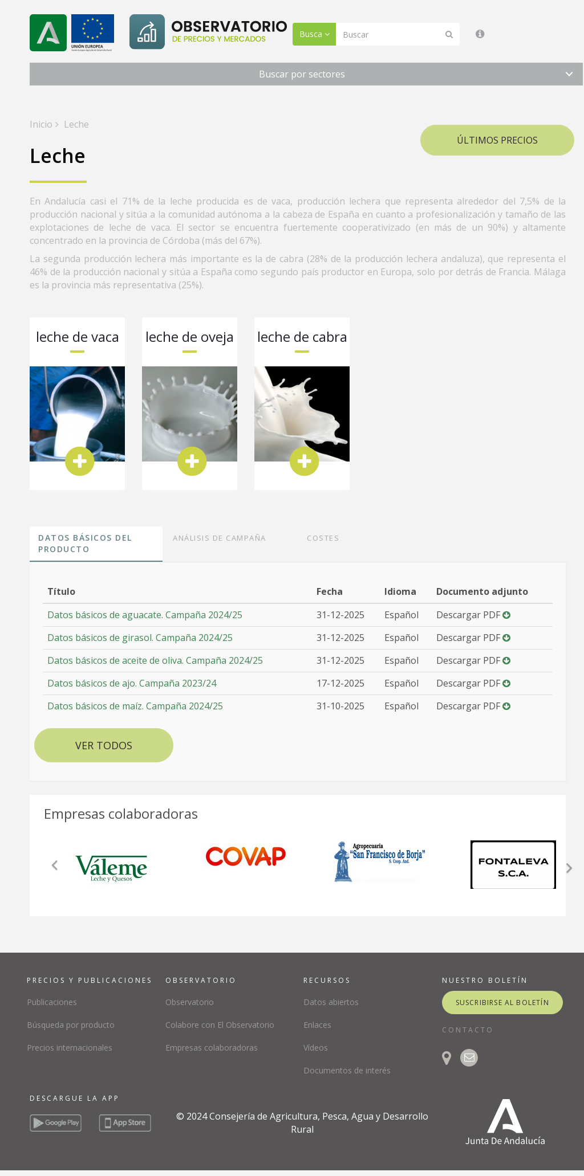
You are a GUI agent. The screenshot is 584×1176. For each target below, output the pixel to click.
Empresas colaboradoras (211, 1047)
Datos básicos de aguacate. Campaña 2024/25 (144, 615)
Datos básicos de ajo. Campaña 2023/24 (131, 683)
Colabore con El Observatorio (219, 1024)
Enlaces (317, 1024)
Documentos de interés (347, 1070)
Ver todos (103, 745)
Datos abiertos (331, 1002)
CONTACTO (468, 1030)
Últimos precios (497, 140)
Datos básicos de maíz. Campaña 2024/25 (135, 706)
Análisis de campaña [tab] (219, 538)
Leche (75, 124)
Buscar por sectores (302, 74)
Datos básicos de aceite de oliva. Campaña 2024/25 (155, 660)
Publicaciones (52, 1002)
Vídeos (315, 1047)
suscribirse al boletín (502, 1002)
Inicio (41, 124)
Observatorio (189, 1002)
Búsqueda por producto (71, 1024)
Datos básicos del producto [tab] (85, 543)
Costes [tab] (323, 538)
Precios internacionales (69, 1047)
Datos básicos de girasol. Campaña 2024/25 (140, 637)
